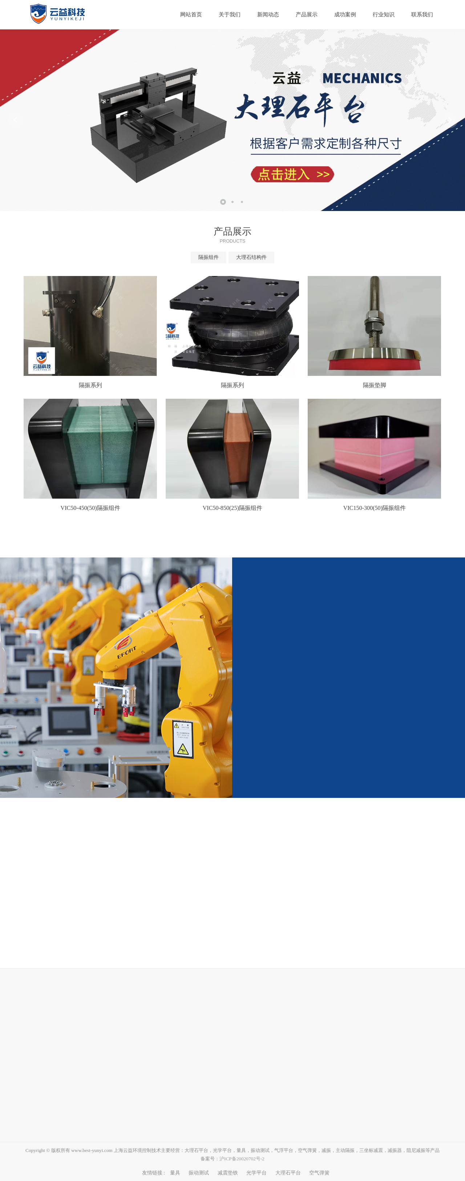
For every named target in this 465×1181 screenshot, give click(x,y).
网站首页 (191, 14)
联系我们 (422, 14)
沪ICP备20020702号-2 (241, 1158)
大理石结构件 (251, 257)
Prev (15, 120)
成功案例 (345, 14)
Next (450, 120)
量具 (175, 1173)
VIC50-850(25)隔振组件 (232, 508)
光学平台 (256, 1173)
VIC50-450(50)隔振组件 (90, 508)
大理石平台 (288, 1173)
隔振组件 (208, 257)
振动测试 (199, 1173)
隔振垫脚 (374, 385)
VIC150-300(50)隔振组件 (374, 508)
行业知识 (384, 14)
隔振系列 (90, 385)
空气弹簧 (319, 1173)
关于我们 (229, 14)
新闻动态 (268, 14)
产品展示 (307, 14)
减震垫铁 (228, 1173)
